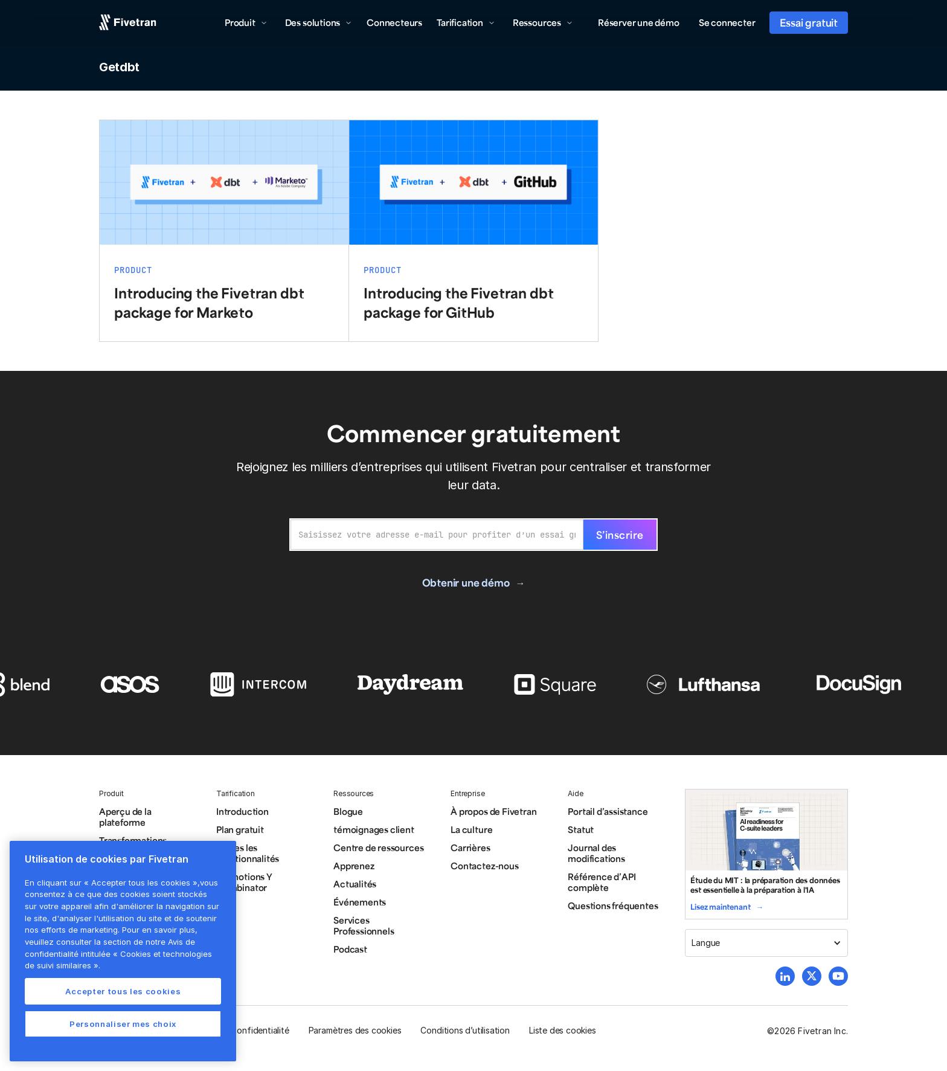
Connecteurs (394, 22)
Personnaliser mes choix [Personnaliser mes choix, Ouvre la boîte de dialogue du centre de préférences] (122, 1024)
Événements (359, 901)
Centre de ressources (378, 847)
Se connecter (727, 22)
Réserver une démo (638, 22)
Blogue (348, 811)
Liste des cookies (562, 1030)
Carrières (470, 847)
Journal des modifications (596, 853)
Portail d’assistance (607, 811)
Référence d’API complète (601, 882)
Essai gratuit (809, 22)
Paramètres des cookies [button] (355, 1030)
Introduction (242, 811)
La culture (471, 829)
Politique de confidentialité (236, 1030)
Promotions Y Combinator (244, 882)
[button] (246, 22)
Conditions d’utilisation (464, 1030)
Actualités (354, 883)
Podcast (350, 949)
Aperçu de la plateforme (125, 817)
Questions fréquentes (613, 905)
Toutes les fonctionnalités (247, 853)
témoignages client (373, 829)
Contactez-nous (484, 865)
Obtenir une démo (466, 582)
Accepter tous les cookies (123, 991)
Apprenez (353, 865)
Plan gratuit (240, 829)
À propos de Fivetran (493, 811)
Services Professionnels (363, 925)
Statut (581, 829)
